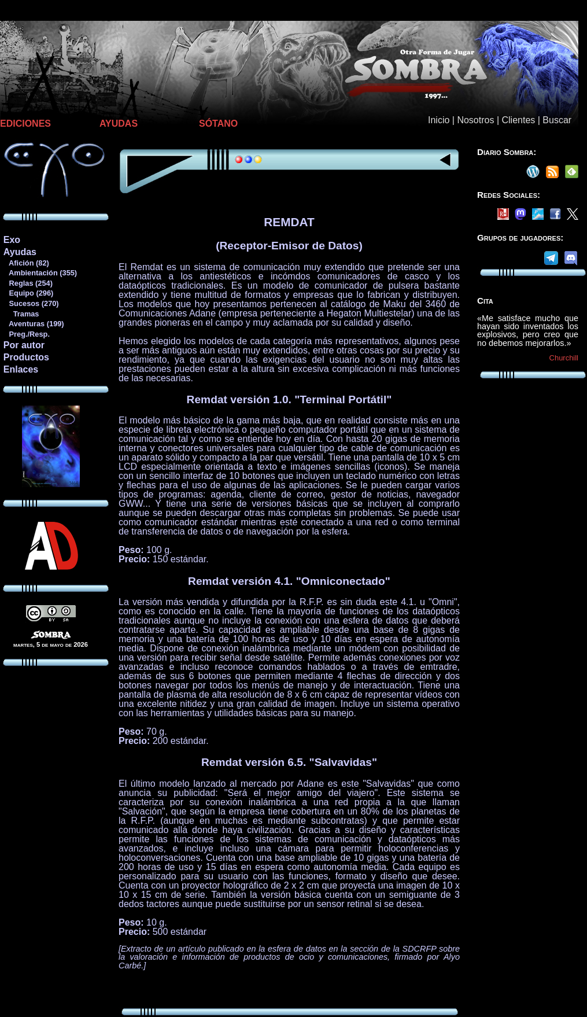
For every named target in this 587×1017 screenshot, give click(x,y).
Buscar (556, 120)
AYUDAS (118, 123)
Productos (26, 357)
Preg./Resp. (26, 334)
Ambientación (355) (40, 272)
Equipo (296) (28, 293)
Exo (11, 240)
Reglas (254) (28, 283)
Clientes (518, 120)
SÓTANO (218, 123)
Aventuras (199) (33, 323)
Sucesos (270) (31, 303)
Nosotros (475, 120)
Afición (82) (26, 263)
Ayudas (19, 252)
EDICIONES (25, 123)
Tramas (21, 313)
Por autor (24, 345)
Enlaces (20, 369)
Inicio (438, 120)
